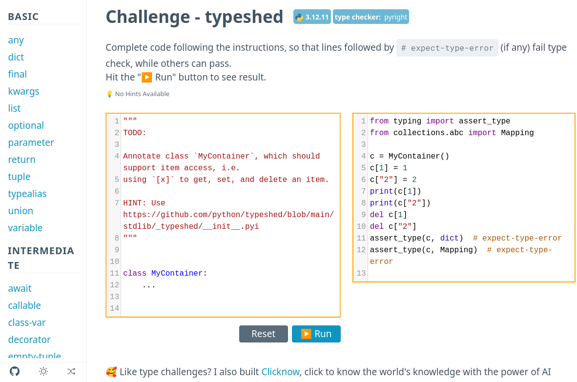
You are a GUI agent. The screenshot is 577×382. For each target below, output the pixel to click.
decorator (29, 339)
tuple (19, 176)
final (17, 74)
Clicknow (280, 371)
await (20, 288)
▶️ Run (316, 333)
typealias (27, 193)
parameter (31, 142)
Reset (263, 333)
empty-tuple (35, 356)
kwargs (24, 91)
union (21, 210)
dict (16, 57)
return (22, 159)
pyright (395, 16)
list (14, 108)
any (16, 40)
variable (25, 227)
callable (24, 305)
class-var (27, 322)
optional (26, 125)
